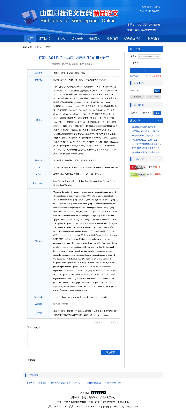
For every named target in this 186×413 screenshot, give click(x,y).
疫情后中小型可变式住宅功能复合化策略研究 (151, 152)
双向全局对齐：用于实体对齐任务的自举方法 (151, 136)
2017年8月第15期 (60, 304)
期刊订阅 (112, 38)
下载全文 (145, 167)
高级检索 (137, 97)
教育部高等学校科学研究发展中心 (65, 383)
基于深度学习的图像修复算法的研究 (147, 144)
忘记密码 (134, 76)
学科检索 (154, 97)
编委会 (61, 38)
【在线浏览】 (114, 322)
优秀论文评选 (132, 38)
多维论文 (145, 174)
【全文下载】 (99, 322)
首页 (30, 39)
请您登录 (110, 352)
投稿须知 (94, 38)
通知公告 (77, 38)
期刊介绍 (44, 38)
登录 (145, 70)
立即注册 (157, 76)
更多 (159, 121)
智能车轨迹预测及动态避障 (144, 127)
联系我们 (153, 38)
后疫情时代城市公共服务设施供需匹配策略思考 (152, 148)
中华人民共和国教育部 (36, 383)
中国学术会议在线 (113, 383)
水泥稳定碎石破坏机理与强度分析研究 (148, 140)
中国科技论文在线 (93, 383)
